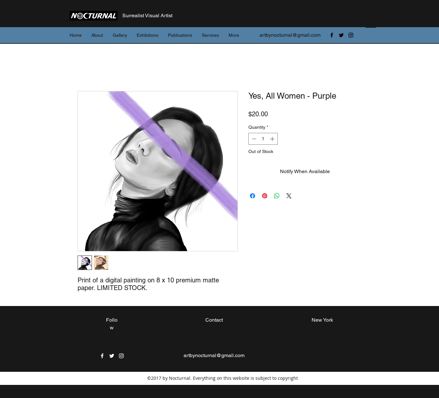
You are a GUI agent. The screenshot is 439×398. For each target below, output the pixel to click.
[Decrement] (253, 138)
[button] (370, 21)
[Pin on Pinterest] (265, 196)
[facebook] (332, 35)
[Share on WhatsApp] (277, 196)
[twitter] (341, 35)
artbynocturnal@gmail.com (290, 35)
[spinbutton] (263, 138)
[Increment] (273, 138)
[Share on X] (289, 196)
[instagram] (351, 35)
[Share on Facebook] (252, 196)
